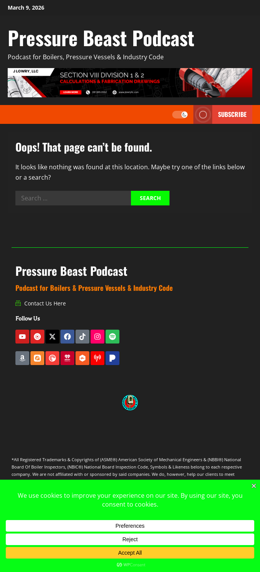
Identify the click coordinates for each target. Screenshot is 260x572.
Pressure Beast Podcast (101, 37)
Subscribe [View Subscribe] (220, 114)
